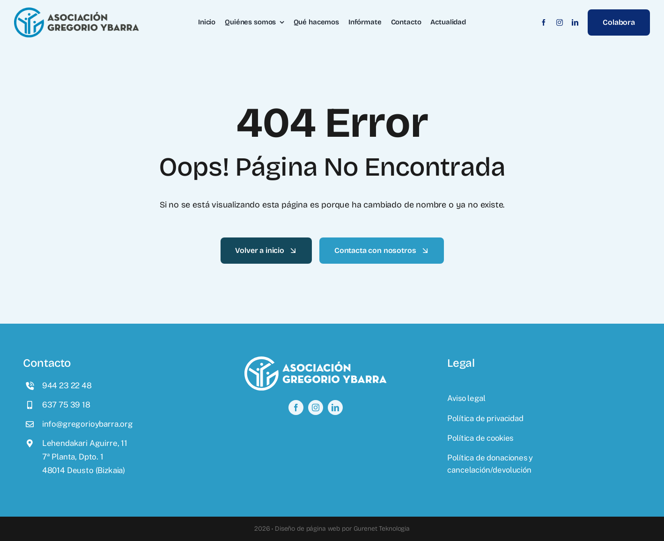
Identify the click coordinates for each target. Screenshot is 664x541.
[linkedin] (575, 22)
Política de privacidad (485, 418)
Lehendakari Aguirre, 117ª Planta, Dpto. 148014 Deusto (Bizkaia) (84, 456)
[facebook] (543, 22)
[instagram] (559, 22)
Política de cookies (480, 438)
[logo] (76, 11)
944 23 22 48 (67, 385)
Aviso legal (466, 398)
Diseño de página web (307, 529)
